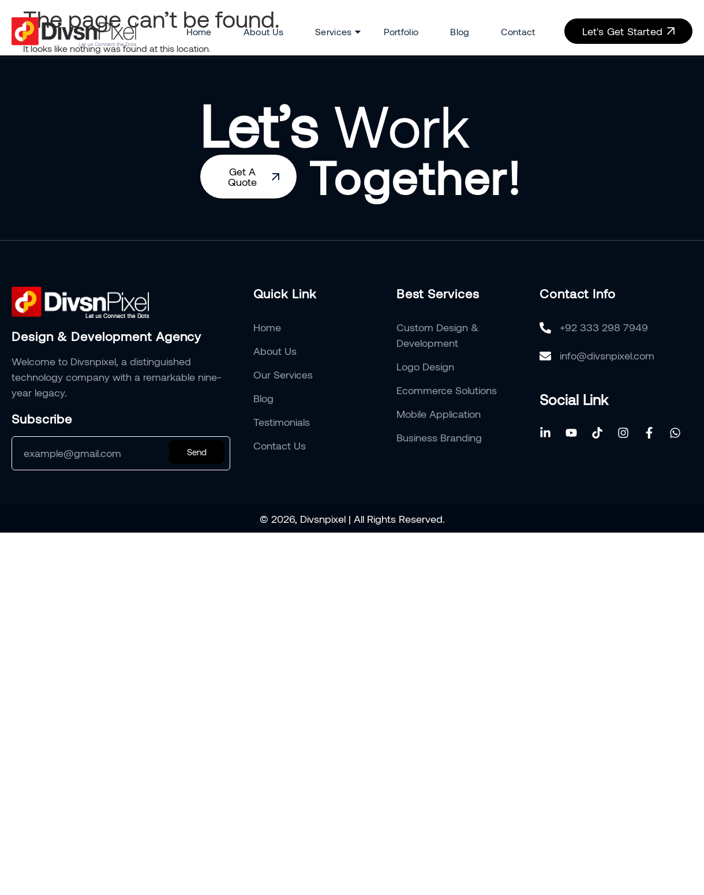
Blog (459, 31)
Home (199, 31)
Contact (518, 31)
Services (333, 31)
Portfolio (401, 31)
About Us (263, 31)
